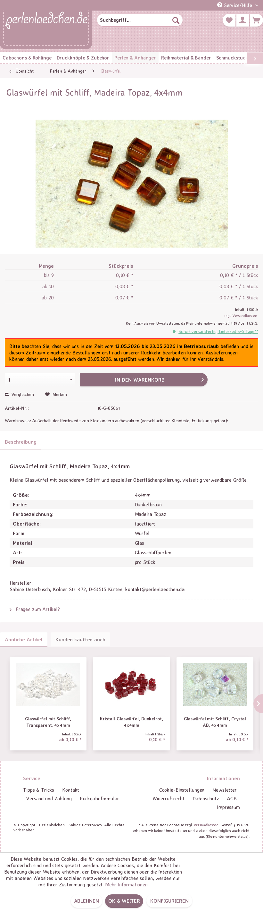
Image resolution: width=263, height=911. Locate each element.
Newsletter (224, 790)
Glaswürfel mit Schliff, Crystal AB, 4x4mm (215, 722)
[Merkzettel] (229, 20)
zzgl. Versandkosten (240, 315)
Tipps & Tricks (38, 790)
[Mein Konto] (242, 20)
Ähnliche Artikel (24, 639)
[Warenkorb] (256, 20)
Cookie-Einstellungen (182, 790)
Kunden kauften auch (80, 639)
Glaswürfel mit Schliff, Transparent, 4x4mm (48, 722)
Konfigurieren (169, 901)
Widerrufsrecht (168, 798)
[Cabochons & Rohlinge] (27, 57)
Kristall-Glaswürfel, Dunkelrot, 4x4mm (131, 722)
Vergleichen (19, 394)
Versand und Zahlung (49, 798)
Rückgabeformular (99, 798)
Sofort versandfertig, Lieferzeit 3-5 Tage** (218, 331)
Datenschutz (206, 798)
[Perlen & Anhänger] (135, 57)
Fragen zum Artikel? (35, 609)
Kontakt (70, 790)
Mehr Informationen (126, 884)
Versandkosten (206, 824)
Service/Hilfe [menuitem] (235, 5)
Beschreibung (21, 442)
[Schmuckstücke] (233, 57)
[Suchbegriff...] (140, 20)
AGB (232, 798)
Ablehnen (86, 901)
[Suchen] (176, 20)
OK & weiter (124, 901)
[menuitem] (140, 20)
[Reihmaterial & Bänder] (186, 57)
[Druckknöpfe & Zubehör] (83, 57)
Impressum (228, 807)
